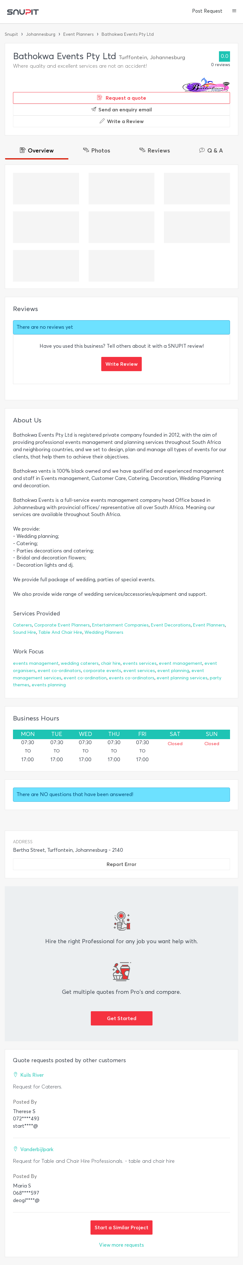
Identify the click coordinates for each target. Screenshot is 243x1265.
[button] (234, 11)
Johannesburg (40, 34)
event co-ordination (85, 678)
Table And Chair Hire (60, 632)
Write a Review (122, 121)
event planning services (182, 678)
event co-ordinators (59, 670)
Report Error (121, 864)
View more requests (121, 1245)
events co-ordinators (131, 678)
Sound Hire (24, 632)
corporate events (102, 670)
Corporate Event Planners (62, 625)
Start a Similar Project (121, 1227)
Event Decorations (171, 625)
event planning (173, 670)
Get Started (121, 1018)
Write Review (121, 364)
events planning (49, 685)
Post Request (207, 11)
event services (139, 670)
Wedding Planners (103, 632)
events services (140, 663)
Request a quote (121, 98)
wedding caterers (80, 663)
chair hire (111, 663)
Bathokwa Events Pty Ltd (128, 34)
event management (180, 663)
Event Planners (78, 34)
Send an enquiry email (121, 109)
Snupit (11, 34)
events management (36, 663)
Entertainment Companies (120, 625)
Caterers (22, 625)
